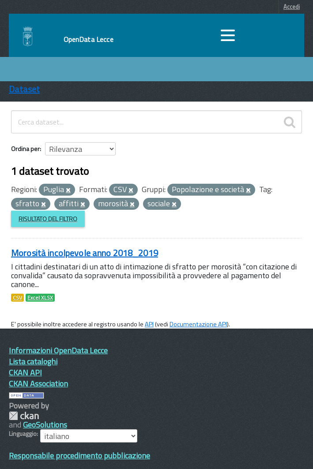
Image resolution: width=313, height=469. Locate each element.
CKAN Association (38, 384)
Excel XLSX (40, 298)
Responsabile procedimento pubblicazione (79, 455)
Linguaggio (23, 433)
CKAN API (25, 372)
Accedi (291, 6)
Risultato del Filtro (48, 218)
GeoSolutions (45, 425)
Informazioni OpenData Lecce (58, 350)
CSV (17, 298)
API (149, 324)
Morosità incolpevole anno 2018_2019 (84, 253)
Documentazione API (198, 324)
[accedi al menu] (228, 35)
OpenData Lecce (88, 39)
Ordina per (25, 148)
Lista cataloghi (33, 361)
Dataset (24, 89)
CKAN (24, 415)
